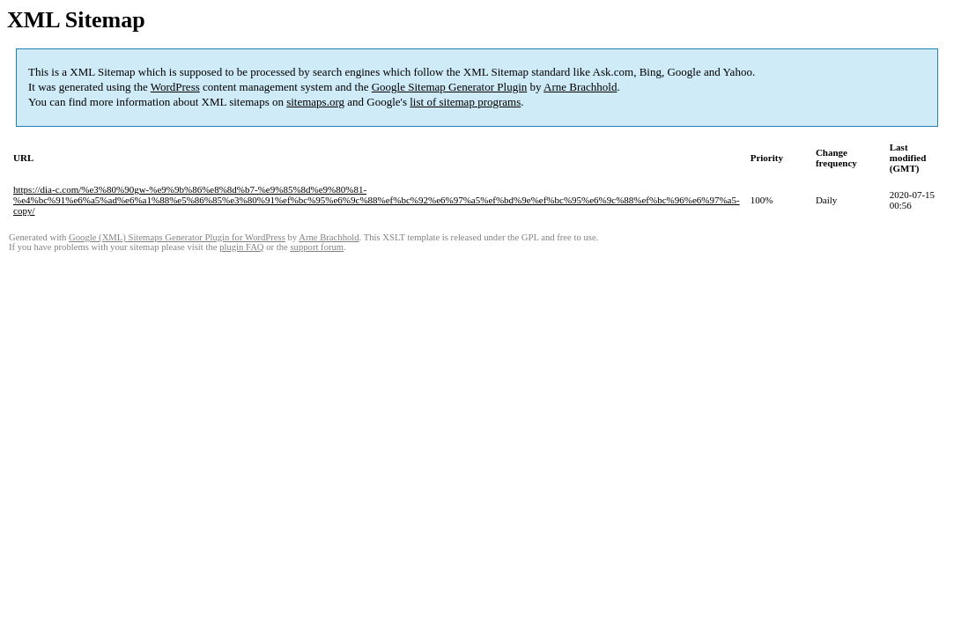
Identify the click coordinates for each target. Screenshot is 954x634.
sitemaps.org (315, 101)
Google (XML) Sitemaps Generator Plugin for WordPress (177, 237)
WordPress (175, 86)
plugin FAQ (241, 247)
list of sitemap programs (465, 101)
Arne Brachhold (580, 86)
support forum (317, 247)
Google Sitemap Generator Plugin (450, 86)
